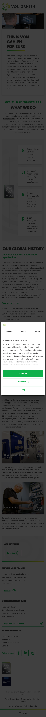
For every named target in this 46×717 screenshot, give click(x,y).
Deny (23, 390)
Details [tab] (23, 332)
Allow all (23, 374)
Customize (23, 382)
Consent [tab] (8, 332)
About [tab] (37, 332)
